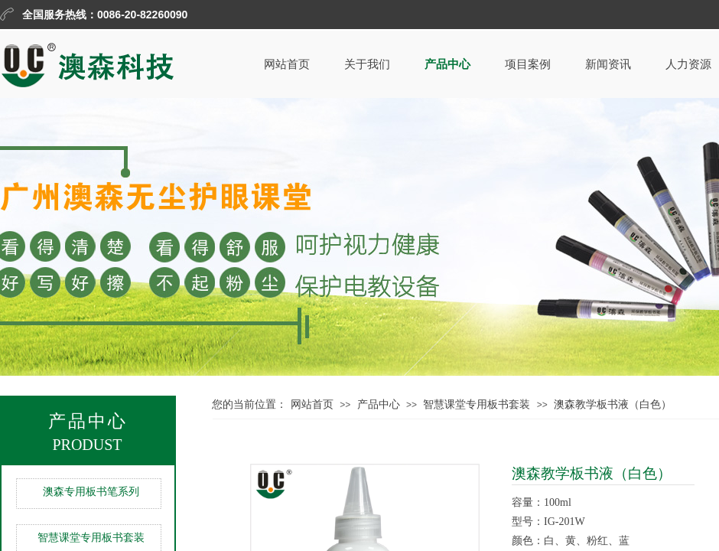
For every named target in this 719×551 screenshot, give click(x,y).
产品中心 (447, 64)
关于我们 (367, 64)
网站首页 (287, 64)
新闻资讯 (608, 64)
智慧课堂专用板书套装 (476, 404)
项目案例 (528, 64)
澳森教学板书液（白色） (613, 404)
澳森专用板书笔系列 (91, 491)
